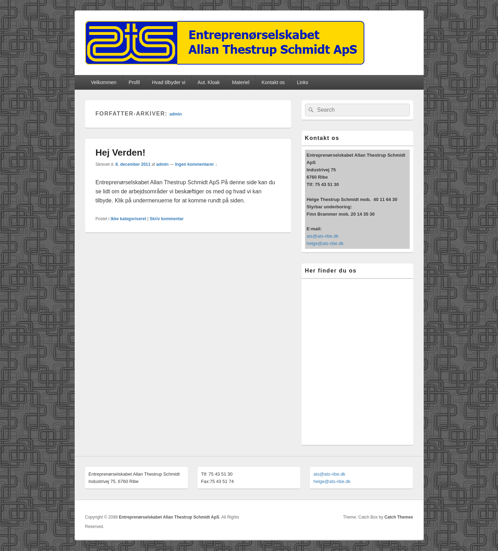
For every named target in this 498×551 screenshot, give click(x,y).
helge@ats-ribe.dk (325, 243)
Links (303, 82)
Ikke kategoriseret (128, 218)
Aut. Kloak (209, 82)
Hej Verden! (121, 152)
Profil (134, 82)
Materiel (241, 82)
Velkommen (103, 82)
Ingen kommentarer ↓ (196, 164)
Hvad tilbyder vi (168, 82)
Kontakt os (273, 82)
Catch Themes (398, 517)
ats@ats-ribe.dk (323, 236)
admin (176, 114)
